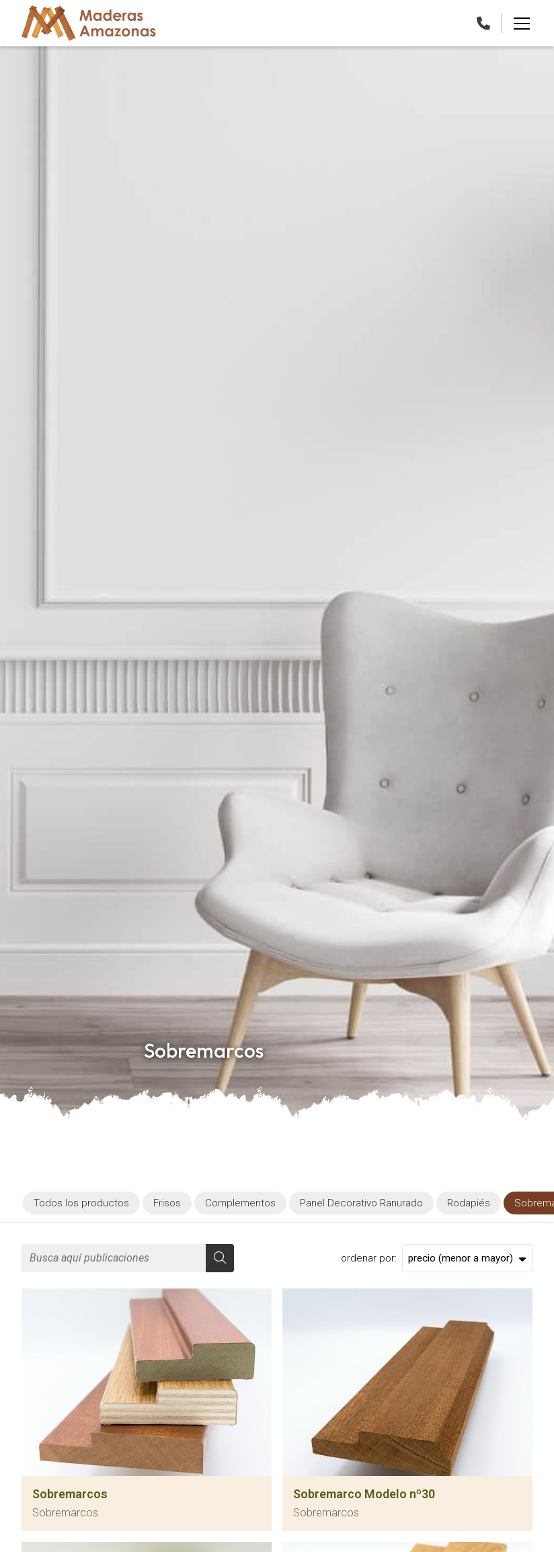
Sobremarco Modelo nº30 (364, 1494)
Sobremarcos (70, 1494)
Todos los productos (81, 1203)
